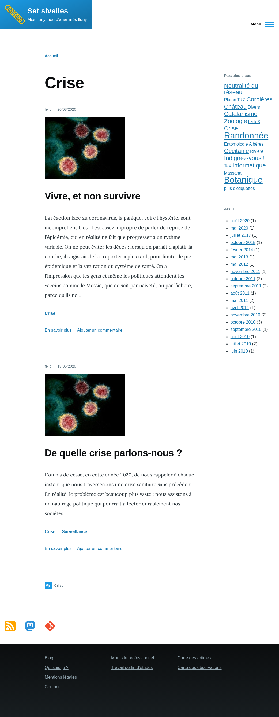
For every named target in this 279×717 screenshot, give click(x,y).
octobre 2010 (243, 322)
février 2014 (242, 249)
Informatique (249, 165)
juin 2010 (239, 351)
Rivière (256, 151)
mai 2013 (239, 257)
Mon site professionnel (132, 658)
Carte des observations (200, 667)
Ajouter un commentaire (100, 330)
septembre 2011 (246, 286)
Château (235, 106)
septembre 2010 (246, 329)
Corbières (260, 99)
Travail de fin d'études (132, 667)
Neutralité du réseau (241, 88)
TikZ (241, 100)
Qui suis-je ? (57, 667)
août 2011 (240, 293)
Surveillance (74, 531)
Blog (49, 658)
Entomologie (236, 144)
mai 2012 (239, 264)
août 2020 (240, 221)
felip (48, 109)
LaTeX (254, 121)
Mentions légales (61, 677)
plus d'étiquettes (239, 188)
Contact (52, 687)
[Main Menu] (261, 24)
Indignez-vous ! (244, 158)
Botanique (243, 179)
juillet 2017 (241, 235)
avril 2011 (240, 307)
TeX (228, 166)
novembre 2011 (245, 271)
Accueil (51, 56)
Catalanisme (240, 113)
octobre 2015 (243, 242)
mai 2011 (239, 300)
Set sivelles (47, 11)
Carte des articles (194, 658)
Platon (230, 100)
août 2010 (240, 336)
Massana (233, 173)
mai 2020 (239, 228)
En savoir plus (58, 330)
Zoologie (235, 121)
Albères (256, 144)
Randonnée (246, 135)
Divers (254, 107)
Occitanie (236, 150)
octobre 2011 (243, 278)
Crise (50, 313)
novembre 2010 (245, 315)
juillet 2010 (241, 344)
